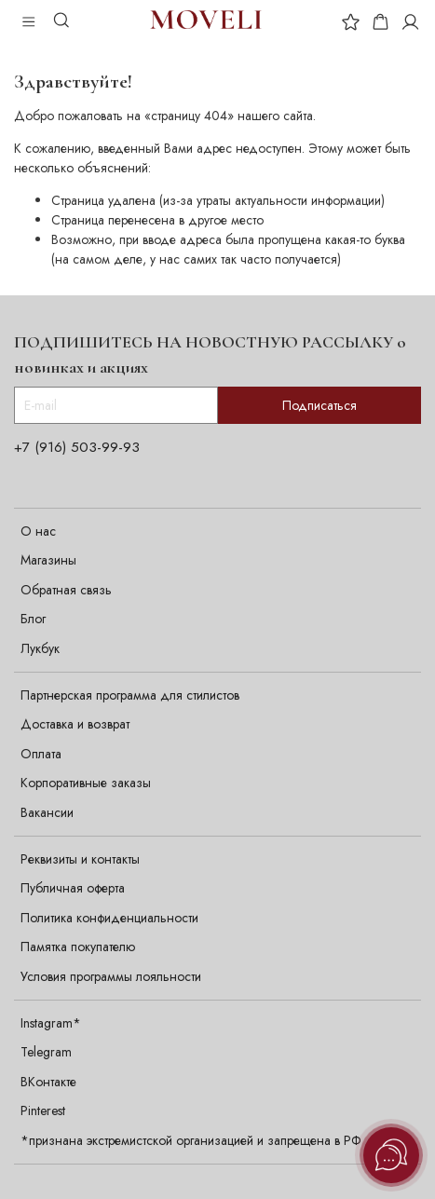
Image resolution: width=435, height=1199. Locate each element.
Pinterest (42, 1110)
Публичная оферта (72, 888)
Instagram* (50, 1023)
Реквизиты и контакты (80, 859)
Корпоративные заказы (85, 782)
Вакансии (47, 812)
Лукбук (40, 648)
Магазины (48, 560)
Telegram (46, 1051)
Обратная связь (66, 589)
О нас (38, 531)
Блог (33, 618)
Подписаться (319, 405)
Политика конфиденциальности (109, 917)
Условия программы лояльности (110, 976)
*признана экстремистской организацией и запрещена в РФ (190, 1140)
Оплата (40, 753)
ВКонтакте (48, 1081)
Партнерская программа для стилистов (129, 695)
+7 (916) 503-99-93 (77, 447)
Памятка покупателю (77, 946)
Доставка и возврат (74, 724)
